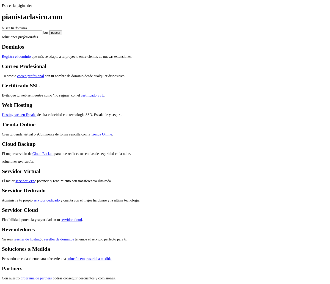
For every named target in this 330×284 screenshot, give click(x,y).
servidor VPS (25, 181)
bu (45, 32)
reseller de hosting (27, 239)
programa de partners (36, 278)
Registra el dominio (16, 56)
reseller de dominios (59, 239)
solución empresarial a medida (89, 259)
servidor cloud (71, 220)
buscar (54, 32)
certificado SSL (92, 95)
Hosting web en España (19, 115)
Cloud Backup (42, 154)
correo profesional (30, 76)
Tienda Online (101, 134)
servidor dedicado (46, 200)
